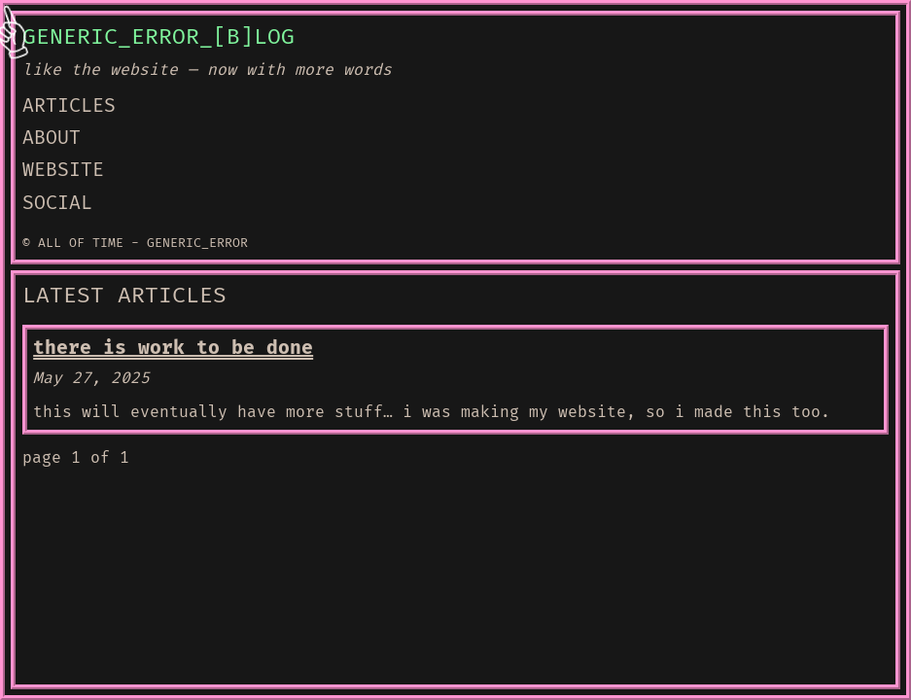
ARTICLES (69, 106)
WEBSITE (63, 170)
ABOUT (51, 138)
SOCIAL (57, 203)
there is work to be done (173, 348)
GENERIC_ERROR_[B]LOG (158, 37)
